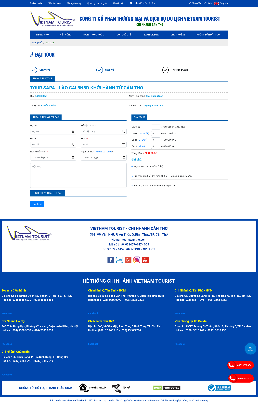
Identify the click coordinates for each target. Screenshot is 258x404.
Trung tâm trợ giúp (97, 3)
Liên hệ (118, 3)
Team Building (151, 34)
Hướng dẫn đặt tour (208, 34)
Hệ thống (65, 34)
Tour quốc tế (123, 34)
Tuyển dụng (74, 3)
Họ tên (34, 125)
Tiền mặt (122, 387)
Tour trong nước (93, 34)
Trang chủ (42, 34)
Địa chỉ (34, 138)
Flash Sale (36, 3)
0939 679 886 (244, 365)
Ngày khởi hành (39, 151)
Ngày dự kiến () (97, 151)
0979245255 (244, 378)
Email (84, 138)
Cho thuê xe (178, 34)
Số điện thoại (88, 125)
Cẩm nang (54, 3)
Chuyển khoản (92, 387)
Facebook (7, 313)
